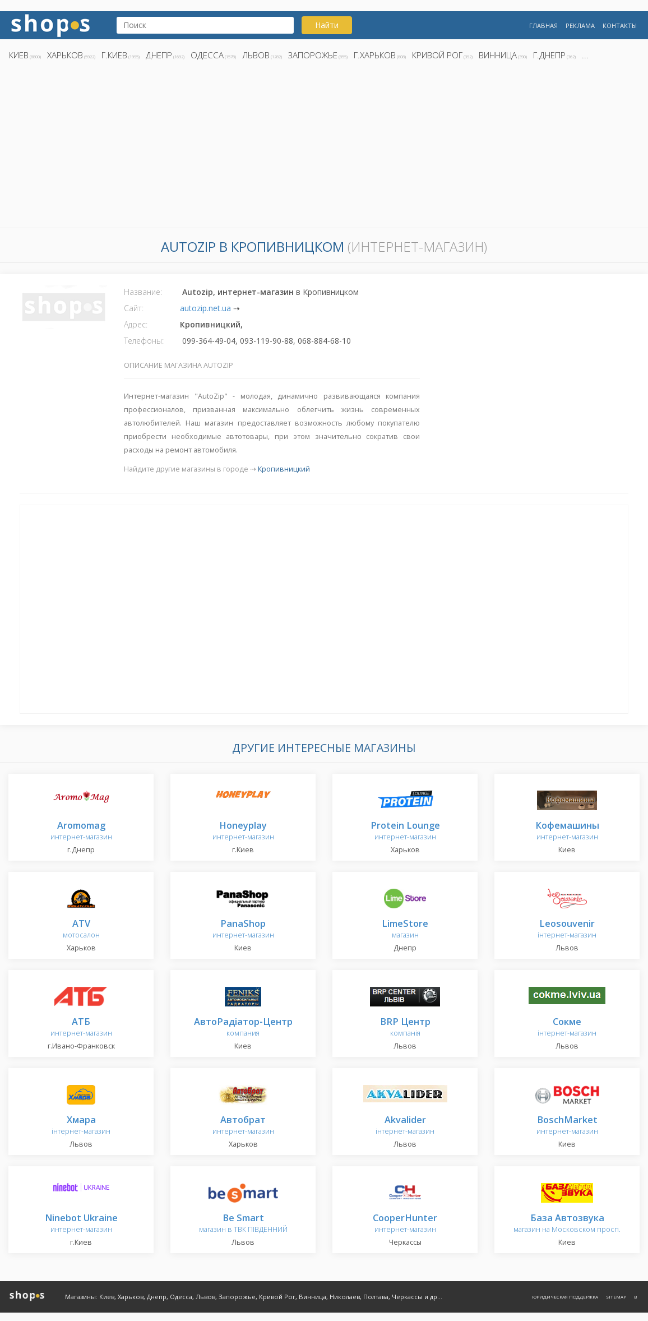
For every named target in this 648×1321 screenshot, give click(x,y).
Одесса (207, 55)
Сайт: (134, 308)
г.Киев (114, 55)
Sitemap (616, 1297)
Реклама (580, 25)
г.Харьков (375, 55)
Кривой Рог (437, 55)
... (585, 55)
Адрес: (135, 324)
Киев (19, 55)
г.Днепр (549, 55)
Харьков (65, 55)
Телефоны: (144, 340)
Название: (143, 292)
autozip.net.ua (205, 308)
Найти (327, 25)
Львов (256, 55)
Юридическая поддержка (565, 1297)
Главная (543, 25)
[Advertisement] (324, 147)
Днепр (159, 55)
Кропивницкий (284, 469)
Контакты (620, 25)
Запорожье (312, 55)
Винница (498, 55)
